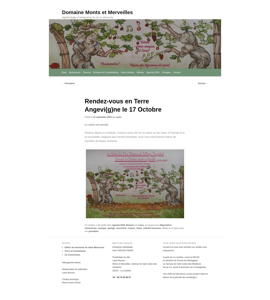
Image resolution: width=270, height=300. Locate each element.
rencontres (121, 229)
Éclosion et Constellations (106, 72)
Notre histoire (127, 72)
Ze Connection (72, 256)
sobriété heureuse (152, 229)
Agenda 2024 (152, 72)
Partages (166, 72)
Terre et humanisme (75, 252)
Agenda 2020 (118, 226)
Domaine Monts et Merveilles (97, 12)
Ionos (78, 264)
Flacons (87, 72)
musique (102, 229)
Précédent (68, 84)
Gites (63, 72)
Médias (140, 72)
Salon (139, 229)
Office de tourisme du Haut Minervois (84, 249)
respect (131, 229)
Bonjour (130, 226)
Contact (177, 72)
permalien (93, 232)
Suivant (203, 84)
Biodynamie (75, 72)
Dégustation (166, 226)
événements (91, 229)
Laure (119, 117)
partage (111, 229)
